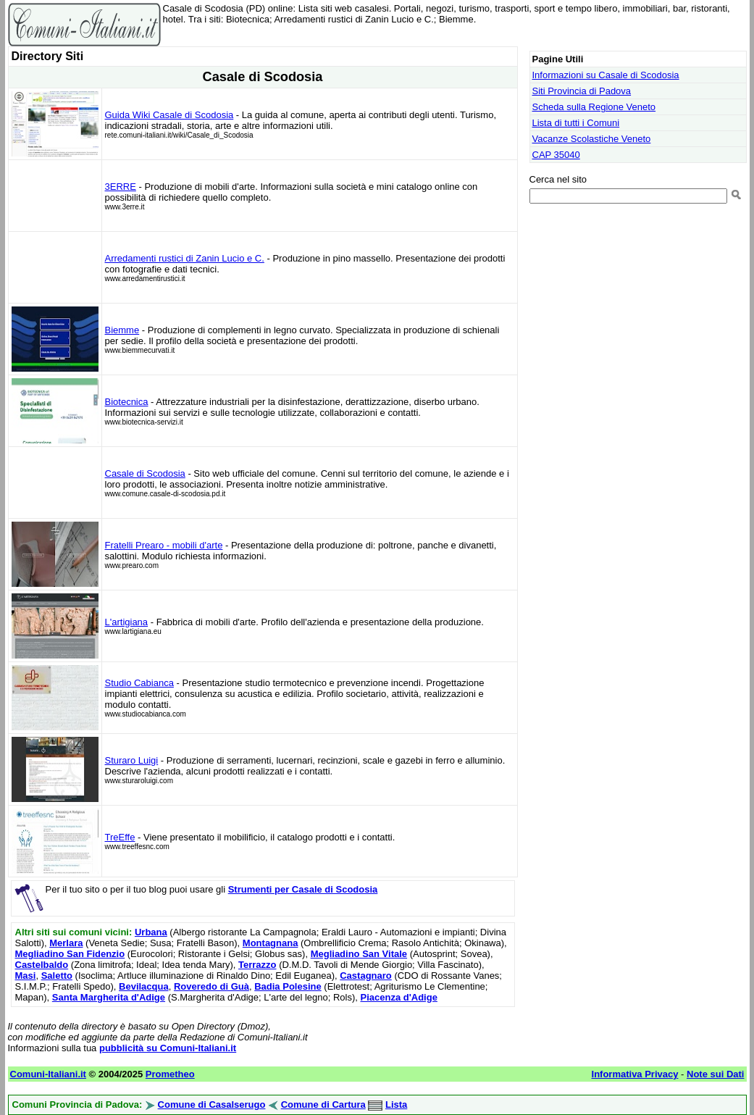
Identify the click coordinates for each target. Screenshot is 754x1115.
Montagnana (270, 942)
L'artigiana (126, 622)
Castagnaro (366, 975)
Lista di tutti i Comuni (576, 122)
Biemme (122, 330)
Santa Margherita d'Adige (108, 997)
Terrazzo (257, 964)
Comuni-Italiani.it (48, 1074)
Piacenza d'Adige (398, 997)
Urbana (151, 932)
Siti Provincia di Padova (582, 90)
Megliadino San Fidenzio (70, 953)
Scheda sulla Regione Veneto (594, 106)
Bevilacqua (144, 986)
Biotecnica (126, 401)
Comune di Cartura (323, 1104)
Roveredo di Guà (211, 986)
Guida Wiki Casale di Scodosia (169, 114)
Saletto (56, 975)
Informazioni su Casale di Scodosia (605, 75)
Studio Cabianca (139, 682)
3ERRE (120, 186)
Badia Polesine (287, 986)
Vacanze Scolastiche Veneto (591, 138)
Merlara (66, 942)
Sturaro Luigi (132, 760)
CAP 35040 (556, 154)
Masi (25, 975)
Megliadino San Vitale (359, 953)
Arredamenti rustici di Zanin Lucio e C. (184, 258)
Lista (396, 1104)
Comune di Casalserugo (212, 1104)
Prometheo (170, 1074)
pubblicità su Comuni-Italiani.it (167, 1048)
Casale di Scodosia (145, 473)
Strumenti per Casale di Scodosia (303, 889)
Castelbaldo (42, 964)
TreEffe (120, 837)
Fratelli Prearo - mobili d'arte (164, 545)
